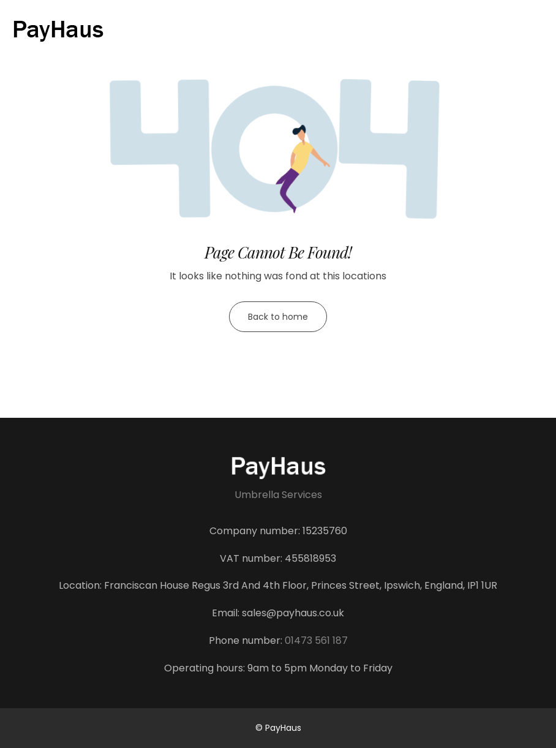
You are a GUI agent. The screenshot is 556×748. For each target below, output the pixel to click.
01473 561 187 (316, 640)
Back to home (278, 317)
